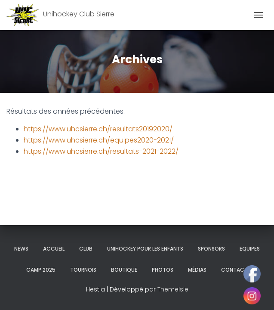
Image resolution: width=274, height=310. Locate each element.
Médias (197, 269)
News (21, 248)
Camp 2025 (40, 269)
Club (85, 248)
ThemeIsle (172, 289)
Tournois (83, 269)
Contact (234, 269)
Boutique (124, 269)
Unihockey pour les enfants (145, 248)
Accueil (54, 248)
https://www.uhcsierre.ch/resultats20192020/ (98, 129)
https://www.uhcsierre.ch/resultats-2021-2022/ (101, 151)
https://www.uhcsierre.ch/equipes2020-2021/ (99, 140)
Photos (162, 269)
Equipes (250, 248)
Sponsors (211, 248)
